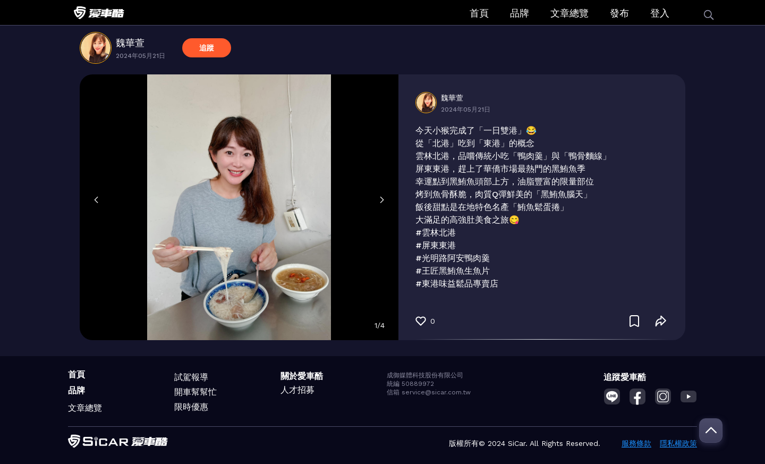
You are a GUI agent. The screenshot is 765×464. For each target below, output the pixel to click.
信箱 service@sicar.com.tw (429, 392)
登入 (659, 13)
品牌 (519, 13)
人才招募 (297, 390)
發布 (619, 13)
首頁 (479, 13)
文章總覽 (569, 13)
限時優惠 (191, 407)
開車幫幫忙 (195, 392)
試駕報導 (191, 377)
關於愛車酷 (301, 376)
